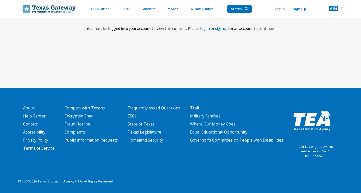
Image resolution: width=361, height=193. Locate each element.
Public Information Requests (91, 140)
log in (205, 28)
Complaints (75, 132)
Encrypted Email (79, 116)
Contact (30, 124)
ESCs (132, 116)
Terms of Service (39, 148)
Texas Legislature (144, 132)
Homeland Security (145, 140)
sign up (221, 28)
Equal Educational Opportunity (218, 132)
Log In (280, 9)
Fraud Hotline (77, 124)
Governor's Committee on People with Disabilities (236, 140)
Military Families (205, 116)
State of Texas (141, 124)
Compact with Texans (84, 108)
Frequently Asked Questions (154, 108)
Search (239, 9)
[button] (336, 9)
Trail (194, 108)
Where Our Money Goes (212, 124)
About (29, 108)
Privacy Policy (35, 140)
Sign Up (299, 9)
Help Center (34, 116)
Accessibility (34, 132)
